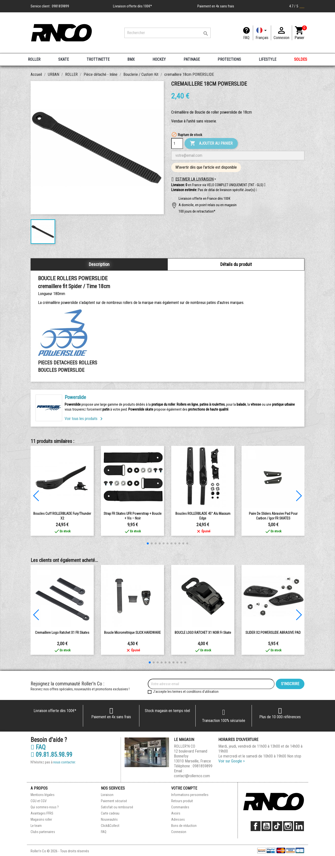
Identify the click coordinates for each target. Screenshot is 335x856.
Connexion (178, 832)
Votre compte (184, 788)
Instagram (288, 826)
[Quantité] (177, 143)
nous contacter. (64, 762)
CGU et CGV (39, 801)
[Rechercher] (167, 33)
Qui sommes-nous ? (45, 807)
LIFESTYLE (267, 59)
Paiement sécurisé (114, 801)
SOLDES (300, 59)
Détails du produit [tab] (236, 264)
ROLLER (34, 59)
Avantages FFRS (42, 813)
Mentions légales (43, 795)
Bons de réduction (184, 826)
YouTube (266, 826)
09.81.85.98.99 (51, 754)
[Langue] (262, 32)
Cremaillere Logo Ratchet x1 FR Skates (62, 633)
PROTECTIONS (229, 59)
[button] (256, 190)
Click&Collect (110, 826)
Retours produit (182, 801)
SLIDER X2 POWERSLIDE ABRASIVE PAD (273, 633)
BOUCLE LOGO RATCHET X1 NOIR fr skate (203, 633)
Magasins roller (41, 819)
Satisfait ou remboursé (117, 807)
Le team (36, 826)
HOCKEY (159, 59)
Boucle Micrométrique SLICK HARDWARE (132, 633)
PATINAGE (192, 59)
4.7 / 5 (296, 6)
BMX (131, 59)
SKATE (63, 59)
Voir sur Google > (231, 761)
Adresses (178, 819)
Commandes (180, 807)
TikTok (277, 826)
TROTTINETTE (98, 59)
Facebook (256, 826)
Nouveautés (109, 819)
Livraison (107, 795)
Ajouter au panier (211, 143)
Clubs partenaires (43, 832)
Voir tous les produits (84, 418)
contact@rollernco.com (192, 776)
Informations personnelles (189, 795)
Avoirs (175, 813)
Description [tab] (99, 264)
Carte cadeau (110, 813)
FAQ (246, 37)
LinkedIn (299, 826)
